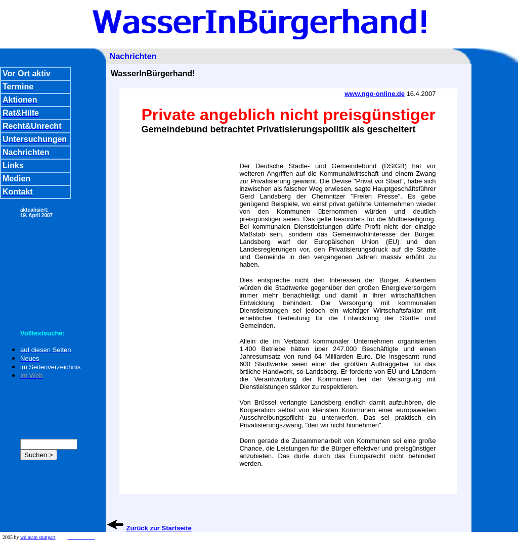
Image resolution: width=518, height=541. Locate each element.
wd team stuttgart (37, 537)
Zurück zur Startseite (158, 528)
